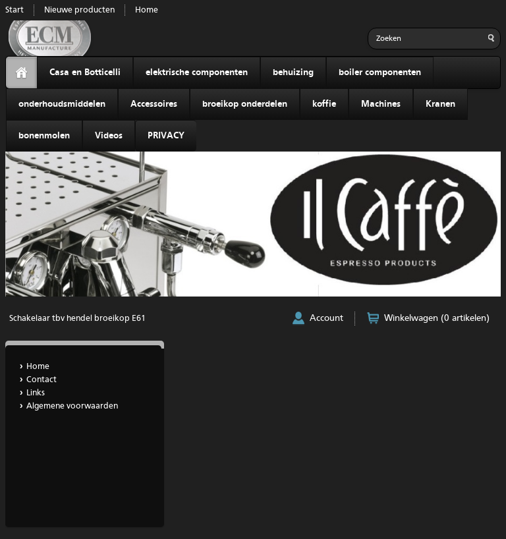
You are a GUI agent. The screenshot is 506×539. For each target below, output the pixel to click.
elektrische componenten (197, 72)
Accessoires (153, 104)
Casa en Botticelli (85, 72)
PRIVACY (166, 135)
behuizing (293, 72)
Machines (381, 104)
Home (146, 10)
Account (326, 318)
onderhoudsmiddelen (61, 104)
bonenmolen (44, 135)
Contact (41, 380)
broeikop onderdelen (244, 104)
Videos (109, 135)
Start (14, 10)
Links (35, 393)
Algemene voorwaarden (72, 406)
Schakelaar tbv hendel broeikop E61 (77, 318)
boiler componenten (380, 72)
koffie (324, 104)
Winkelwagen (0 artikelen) (437, 318)
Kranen (440, 104)
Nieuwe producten (79, 10)
